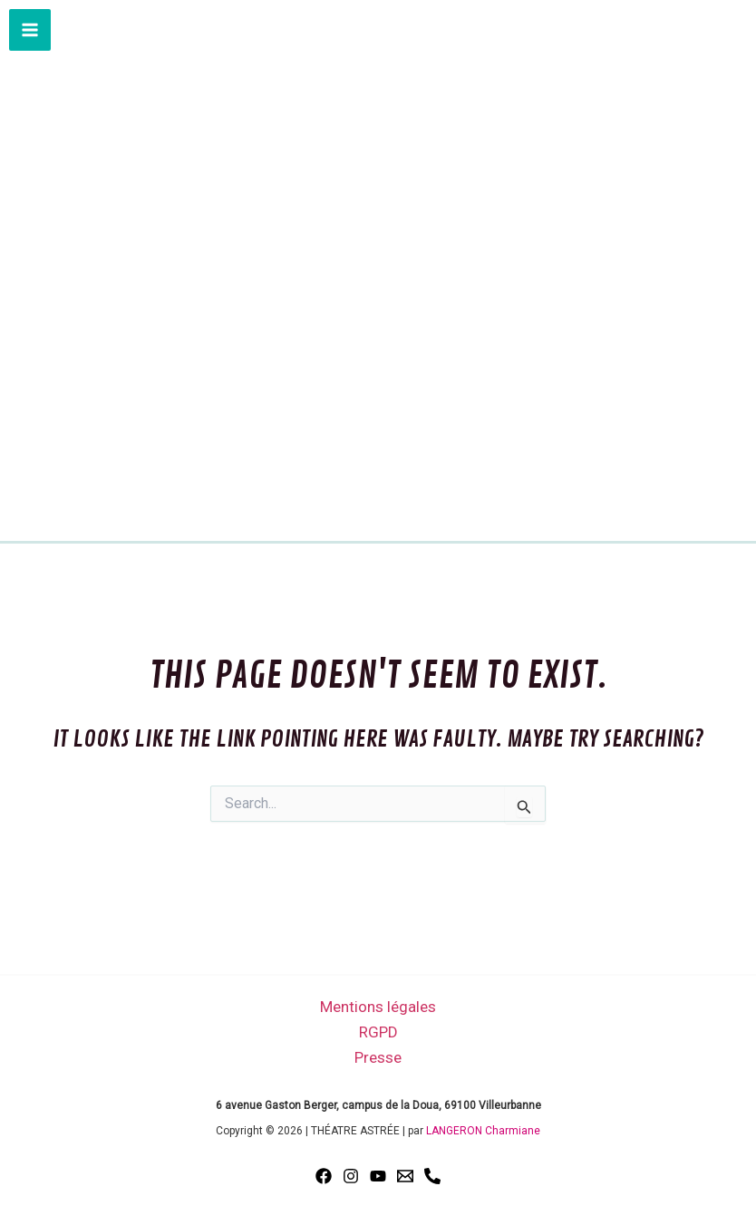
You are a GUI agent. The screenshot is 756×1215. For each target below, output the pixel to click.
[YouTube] (378, 1176)
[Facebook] (323, 1176)
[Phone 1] (432, 1176)
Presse (378, 1057)
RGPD (378, 1032)
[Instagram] (351, 1176)
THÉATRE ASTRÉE (378, 435)
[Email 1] (405, 1176)
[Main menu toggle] (30, 30)
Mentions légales (378, 1007)
